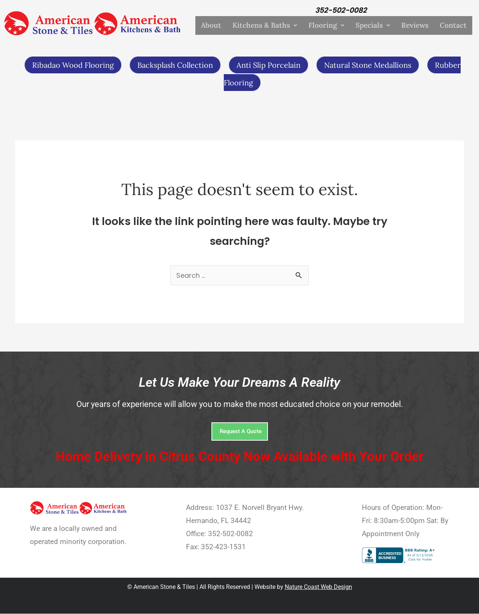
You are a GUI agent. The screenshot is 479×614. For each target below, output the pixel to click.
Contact (453, 25)
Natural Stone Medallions (367, 65)
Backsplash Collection (175, 65)
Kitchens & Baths (264, 25)
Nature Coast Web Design (318, 587)
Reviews (414, 25)
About (211, 25)
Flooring (326, 25)
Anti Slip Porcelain (268, 65)
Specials (373, 25)
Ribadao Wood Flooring (73, 65)
